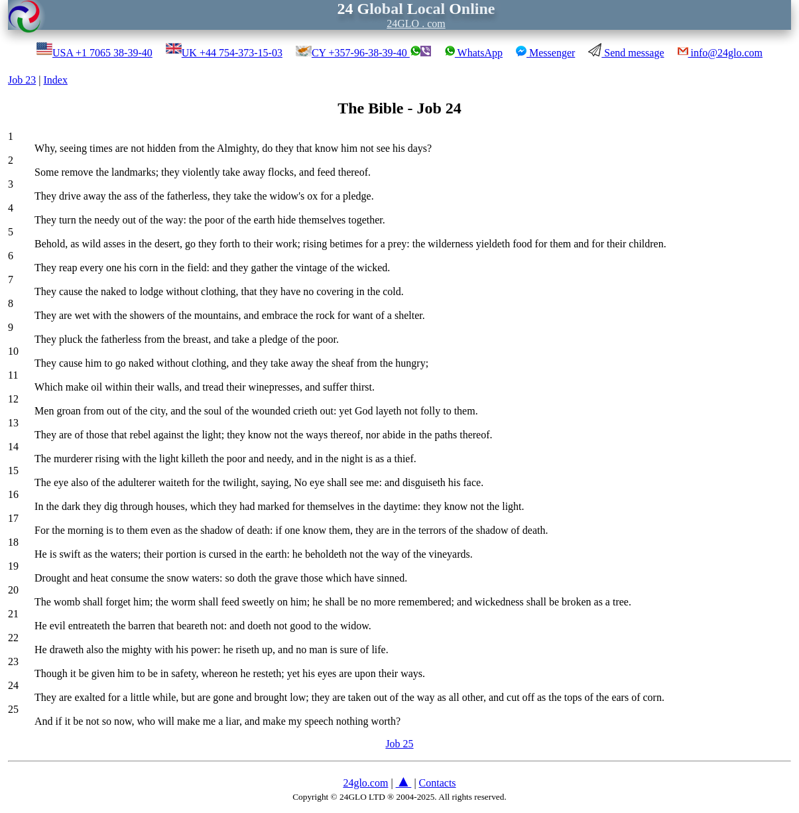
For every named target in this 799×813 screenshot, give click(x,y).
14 (13, 446)
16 (13, 494)
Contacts (437, 782)
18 (13, 542)
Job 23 (22, 80)
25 (13, 709)
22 (13, 637)
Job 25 (399, 743)
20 (13, 589)
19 (13, 566)
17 (13, 518)
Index (55, 80)
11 (13, 375)
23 (13, 661)
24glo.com (365, 782)
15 (13, 470)
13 (13, 422)
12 (13, 399)
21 (13, 613)
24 (13, 685)
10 (13, 351)
